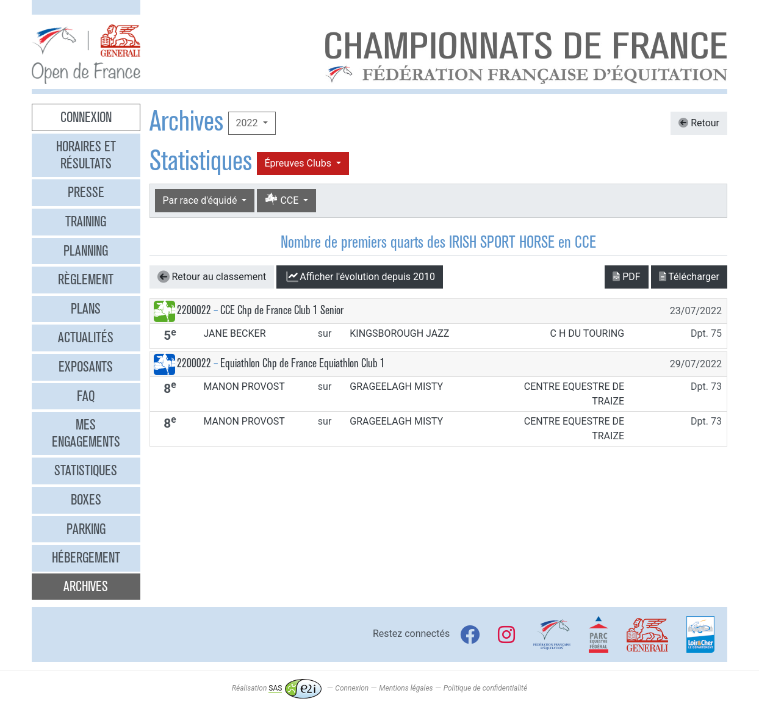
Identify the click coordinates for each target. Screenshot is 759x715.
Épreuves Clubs (299, 163)
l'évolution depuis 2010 (359, 277)
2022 (248, 123)
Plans (86, 308)
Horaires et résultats (86, 155)
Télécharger (689, 276)
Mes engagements (86, 433)
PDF (626, 276)
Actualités (85, 337)
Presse (86, 192)
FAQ (86, 395)
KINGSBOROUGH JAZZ (399, 333)
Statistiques (85, 470)
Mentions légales (406, 688)
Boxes (86, 499)
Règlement (85, 279)
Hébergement (86, 557)
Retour (698, 123)
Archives (85, 586)
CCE (283, 199)
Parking (86, 528)
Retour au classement (212, 277)
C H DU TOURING (587, 333)
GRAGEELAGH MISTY (396, 386)
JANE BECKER (234, 333)
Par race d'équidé (201, 200)
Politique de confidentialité (485, 688)
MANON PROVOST (243, 386)
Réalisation (277, 688)
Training (85, 221)
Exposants (86, 366)
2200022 (194, 310)
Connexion (86, 117)
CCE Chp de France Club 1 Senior (282, 310)
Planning (85, 250)
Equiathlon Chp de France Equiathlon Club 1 (302, 363)
